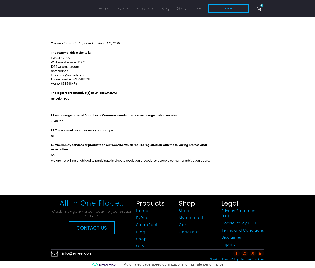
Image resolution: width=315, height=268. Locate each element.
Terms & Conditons (252, 259)
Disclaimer (231, 237)
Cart (183, 224)
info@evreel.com (77, 253)
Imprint (228, 244)
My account (191, 217)
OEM (197, 8)
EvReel (123, 8)
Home (104, 8)
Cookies (214, 259)
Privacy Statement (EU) (239, 213)
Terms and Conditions (242, 230)
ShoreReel (144, 8)
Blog (165, 8)
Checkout (189, 231)
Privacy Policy (230, 259)
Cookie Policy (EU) (238, 223)
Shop (181, 8)
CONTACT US (92, 227)
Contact (228, 8)
